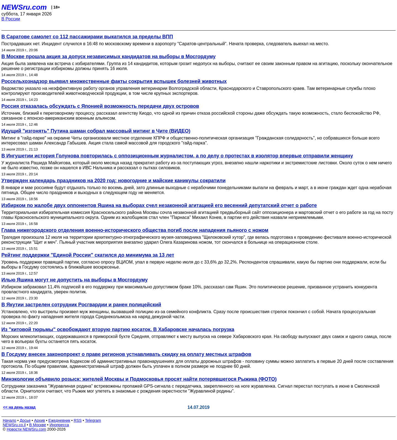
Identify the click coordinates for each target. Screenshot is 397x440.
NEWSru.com (24, 7)
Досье (25, 420)
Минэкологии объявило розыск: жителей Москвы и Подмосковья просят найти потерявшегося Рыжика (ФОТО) (139, 379)
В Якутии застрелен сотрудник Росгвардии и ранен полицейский (81, 304)
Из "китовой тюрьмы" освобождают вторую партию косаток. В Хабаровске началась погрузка (117, 329)
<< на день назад (19, 407)
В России (10, 19)
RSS (78, 420)
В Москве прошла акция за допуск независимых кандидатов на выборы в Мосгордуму (108, 56)
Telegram (93, 420)
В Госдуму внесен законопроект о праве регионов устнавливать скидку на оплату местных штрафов (126, 354)
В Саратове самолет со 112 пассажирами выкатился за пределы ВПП (87, 36)
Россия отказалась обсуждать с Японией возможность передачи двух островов (100, 106)
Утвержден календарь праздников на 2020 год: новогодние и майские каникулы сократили (113, 180)
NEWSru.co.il (14, 425)
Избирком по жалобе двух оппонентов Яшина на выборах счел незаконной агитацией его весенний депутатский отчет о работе (159, 205)
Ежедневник (59, 420)
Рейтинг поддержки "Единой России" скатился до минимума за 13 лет (87, 255)
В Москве (37, 425)
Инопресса (59, 425)
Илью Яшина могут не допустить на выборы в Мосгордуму (74, 280)
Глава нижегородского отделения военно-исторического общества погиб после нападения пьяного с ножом (134, 230)
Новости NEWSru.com (26, 429)
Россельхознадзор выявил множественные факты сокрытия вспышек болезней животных (114, 81)
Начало (9, 420)
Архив (39, 420)
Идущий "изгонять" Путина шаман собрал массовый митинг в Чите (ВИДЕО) (96, 131)
